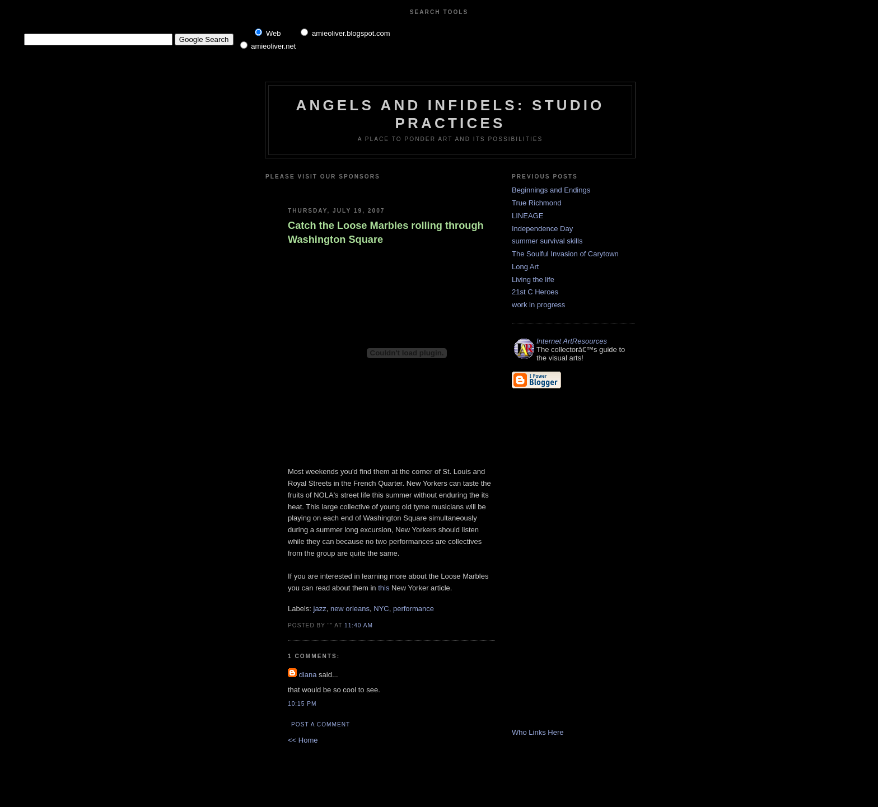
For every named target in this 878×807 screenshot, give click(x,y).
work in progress (538, 305)
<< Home (302, 740)
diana (308, 674)
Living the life (533, 279)
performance (413, 608)
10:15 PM (302, 704)
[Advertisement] (420, 189)
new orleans (350, 608)
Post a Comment (320, 724)
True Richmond (536, 203)
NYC (381, 608)
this (383, 588)
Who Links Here (537, 732)
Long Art (525, 266)
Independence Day (542, 228)
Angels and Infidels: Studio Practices (450, 114)
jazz (320, 608)
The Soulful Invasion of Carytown (565, 254)
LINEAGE (527, 216)
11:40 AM (358, 625)
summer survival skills (547, 241)
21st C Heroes (535, 292)
